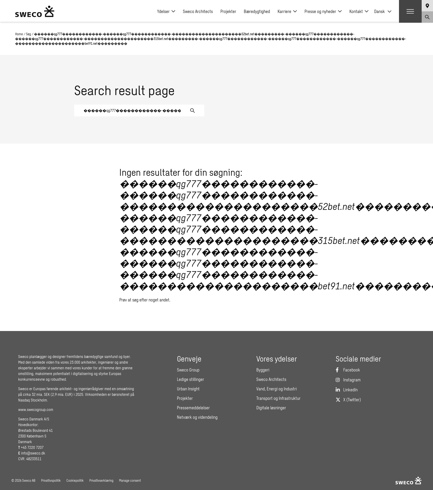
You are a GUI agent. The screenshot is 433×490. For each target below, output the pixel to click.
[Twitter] (348, 399)
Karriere (287, 11)
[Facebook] (348, 370)
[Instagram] (348, 380)
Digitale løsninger (271, 407)
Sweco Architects (198, 11)
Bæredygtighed (257, 11)
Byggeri (262, 369)
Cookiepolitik (75, 480)
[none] (382, 11)
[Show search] (427, 17)
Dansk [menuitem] (379, 11)
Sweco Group (188, 369)
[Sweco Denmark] (34, 11)
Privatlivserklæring (101, 480)
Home (19, 34)
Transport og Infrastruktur (278, 398)
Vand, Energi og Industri (276, 388)
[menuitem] (382, 11)
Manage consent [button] (130, 480)
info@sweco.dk (33, 453)
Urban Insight (188, 388)
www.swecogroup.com (35, 409)
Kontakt (359, 11)
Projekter (228, 11)
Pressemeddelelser (193, 407)
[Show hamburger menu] (410, 11)
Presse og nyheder (323, 11)
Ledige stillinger (190, 379)
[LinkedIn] (347, 390)
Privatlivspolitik (51, 480)
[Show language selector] (427, 5)
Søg (28, 34)
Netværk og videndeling (197, 417)
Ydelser (166, 11)
